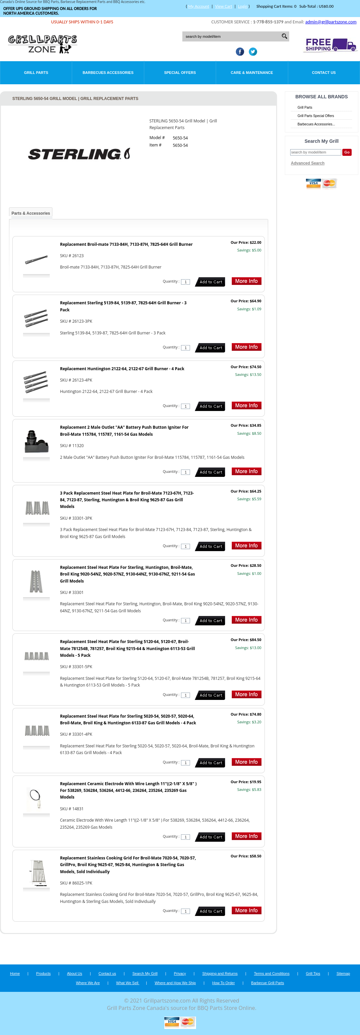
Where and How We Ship (175, 983)
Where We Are (88, 983)
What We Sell (128, 983)
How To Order (223, 983)
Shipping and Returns (220, 973)
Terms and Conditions (272, 973)
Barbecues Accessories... (316, 124)
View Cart (223, 6)
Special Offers (180, 73)
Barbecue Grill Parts (267, 983)
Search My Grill (145, 973)
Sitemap (343, 973)
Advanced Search (308, 163)
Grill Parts (36, 73)
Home (15, 973)
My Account (198, 6)
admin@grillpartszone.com (330, 22)
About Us (74, 973)
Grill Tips (313, 973)
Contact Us (324, 73)
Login (242, 6)
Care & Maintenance (252, 73)
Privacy (180, 973)
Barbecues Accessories (107, 73)
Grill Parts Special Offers (316, 116)
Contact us (107, 973)
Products (43, 973)
